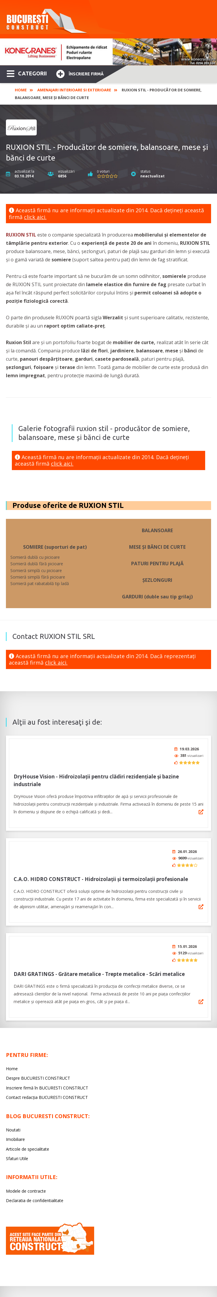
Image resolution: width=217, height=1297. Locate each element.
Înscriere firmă (80, 73)
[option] (108, 51)
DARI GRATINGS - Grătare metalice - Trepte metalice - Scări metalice (99, 967)
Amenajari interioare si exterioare (74, 90)
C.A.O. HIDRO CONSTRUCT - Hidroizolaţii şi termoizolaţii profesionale (101, 875)
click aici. (35, 217)
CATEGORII (27, 73)
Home (21, 90)
